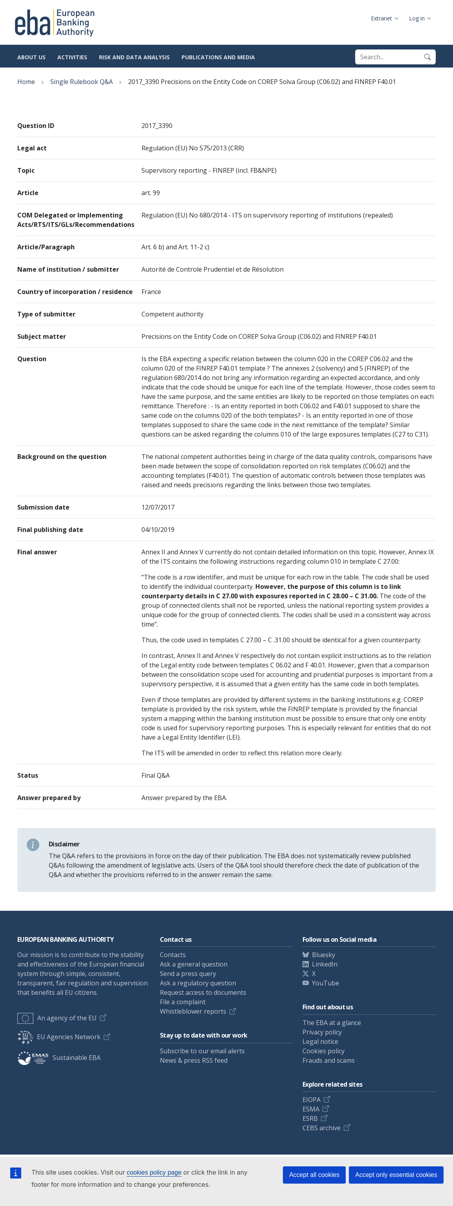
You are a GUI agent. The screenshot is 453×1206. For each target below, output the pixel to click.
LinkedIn (324, 964)
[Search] (427, 56)
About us (31, 57)
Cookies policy (324, 1051)
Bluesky (323, 954)
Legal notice (320, 1041)
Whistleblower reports (193, 1011)
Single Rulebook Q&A (81, 81)
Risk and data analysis (134, 57)
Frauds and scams (329, 1060)
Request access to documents (203, 992)
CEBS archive (322, 1128)
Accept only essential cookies (396, 1174)
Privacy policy (322, 1032)
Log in (417, 18)
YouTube (325, 983)
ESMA (311, 1109)
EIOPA (312, 1099)
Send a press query (188, 973)
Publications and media (218, 57)
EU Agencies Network (59, 1036)
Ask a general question (193, 964)
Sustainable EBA (59, 1057)
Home (26, 81)
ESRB (310, 1118)
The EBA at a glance (332, 1022)
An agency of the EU (57, 1018)
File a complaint (182, 1002)
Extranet (381, 18)
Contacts (173, 954)
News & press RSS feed (193, 1060)
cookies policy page (154, 1172)
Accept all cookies (314, 1174)
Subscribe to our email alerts (202, 1051)
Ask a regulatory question (198, 983)
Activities (72, 57)
